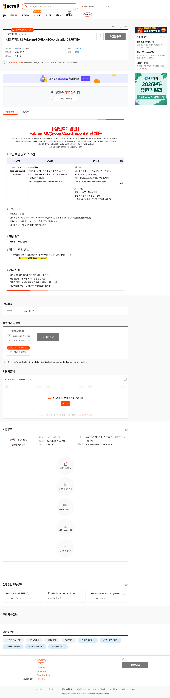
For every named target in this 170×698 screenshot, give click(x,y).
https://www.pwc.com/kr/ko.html (99, 444)
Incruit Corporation (88, 694)
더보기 (125, 430)
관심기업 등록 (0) (18, 352)
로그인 (50, 398)
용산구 (31, 311)
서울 (25, 311)
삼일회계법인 (11, 34)
